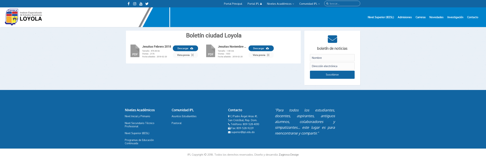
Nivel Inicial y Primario (121, 116)
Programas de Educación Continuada (122, 141)
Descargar (185, 48)
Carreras (421, 17)
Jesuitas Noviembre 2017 (232, 46)
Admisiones (405, 17)
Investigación (455, 17)
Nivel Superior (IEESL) (381, 17)
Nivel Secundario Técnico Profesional (123, 125)
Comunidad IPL (309, 3)
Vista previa (185, 55)
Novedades (436, 17)
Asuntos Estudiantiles (167, 116)
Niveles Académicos (280, 3)
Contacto (472, 17)
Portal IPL (255, 3)
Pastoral (160, 123)
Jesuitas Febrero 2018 (156, 46)
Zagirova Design (289, 154)
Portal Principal (233, 3)
